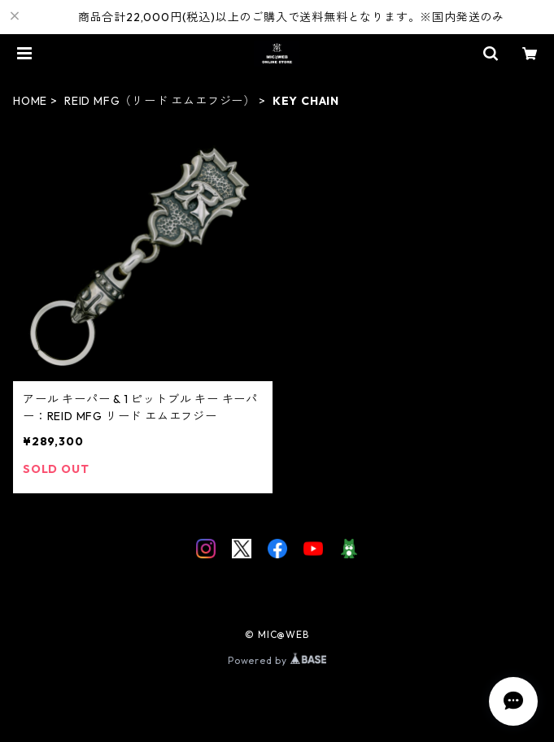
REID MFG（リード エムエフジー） (159, 100)
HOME (30, 100)
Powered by (277, 660)
